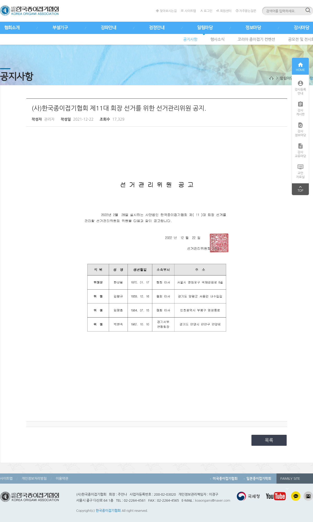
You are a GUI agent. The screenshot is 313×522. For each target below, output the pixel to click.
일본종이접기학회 (258, 478)
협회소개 (11, 27)
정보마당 (253, 27)
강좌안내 (108, 27)
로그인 (206, 11)
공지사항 (190, 39)
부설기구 (60, 27)
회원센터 (223, 11)
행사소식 (217, 39)
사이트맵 (188, 11)
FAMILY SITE (290, 480)
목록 (269, 440)
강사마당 (301, 27)
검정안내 (156, 27)
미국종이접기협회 (225, 478)
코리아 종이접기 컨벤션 (256, 39)
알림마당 (204, 27)
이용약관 (62, 478)
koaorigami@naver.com (212, 500)
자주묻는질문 (246, 11)
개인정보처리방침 (34, 478)
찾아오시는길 (166, 11)
